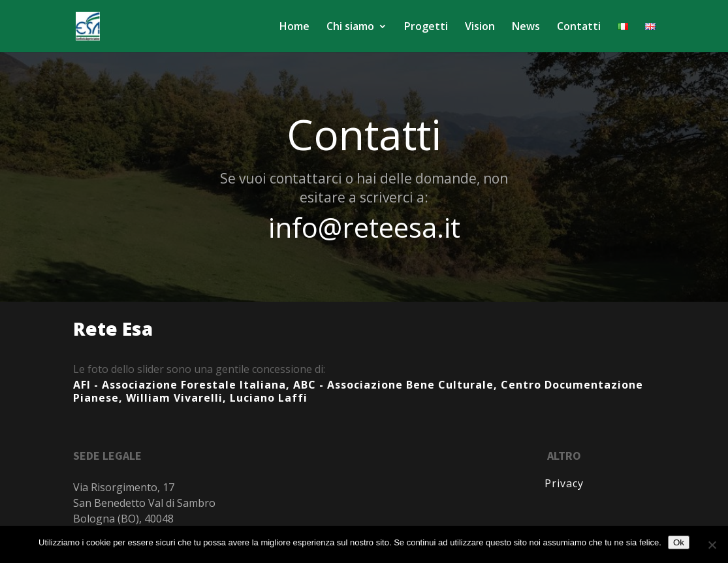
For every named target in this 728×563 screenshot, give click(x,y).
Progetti (426, 27)
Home (294, 27)
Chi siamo (350, 27)
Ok (678, 542)
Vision (480, 27)
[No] (711, 544)
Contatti (579, 27)
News (526, 27)
